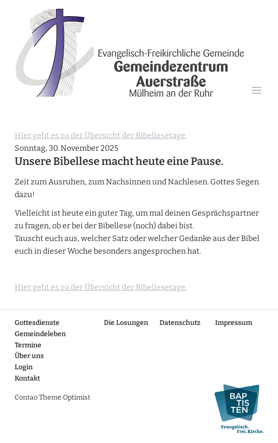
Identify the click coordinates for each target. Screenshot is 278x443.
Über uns (29, 356)
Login (24, 367)
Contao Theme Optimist (52, 397)
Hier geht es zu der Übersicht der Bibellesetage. (101, 135)
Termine (28, 345)
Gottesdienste (37, 323)
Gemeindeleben (40, 334)
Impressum (233, 323)
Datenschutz (179, 323)
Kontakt (27, 378)
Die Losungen (126, 323)
